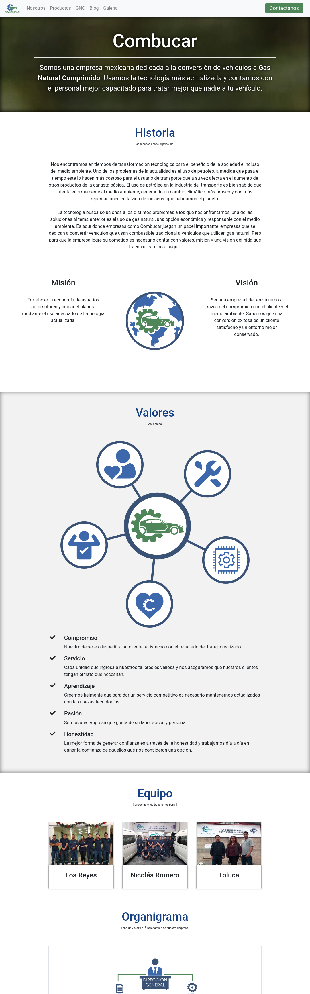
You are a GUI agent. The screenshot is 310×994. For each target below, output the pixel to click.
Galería (110, 8)
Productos (60, 8)
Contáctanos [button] (284, 8)
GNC (80, 8)
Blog (94, 8)
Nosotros (36, 8)
